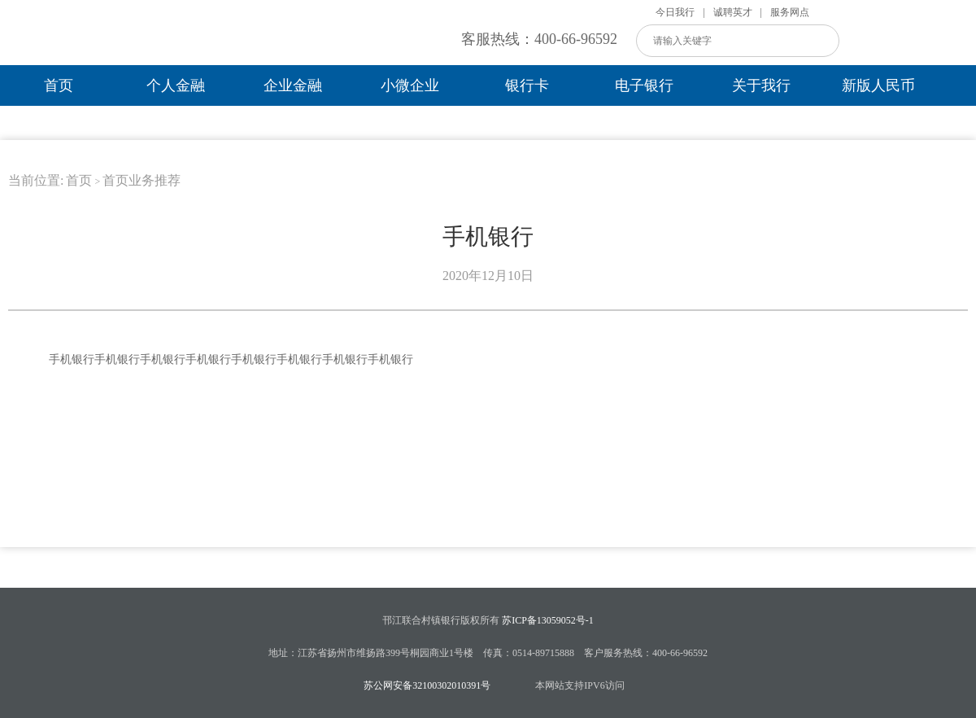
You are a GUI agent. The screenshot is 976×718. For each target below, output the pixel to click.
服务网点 (789, 12)
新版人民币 (878, 85)
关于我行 (761, 85)
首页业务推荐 (141, 180)
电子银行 (644, 85)
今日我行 (675, 12)
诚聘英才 (732, 12)
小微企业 (410, 85)
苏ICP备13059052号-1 (548, 620)
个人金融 (175, 85)
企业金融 (293, 85)
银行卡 (527, 85)
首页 (58, 85)
